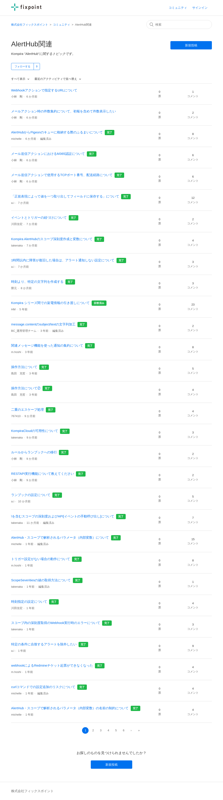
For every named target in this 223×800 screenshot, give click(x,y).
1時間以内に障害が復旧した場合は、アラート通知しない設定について (62, 260)
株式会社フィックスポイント (29, 24)
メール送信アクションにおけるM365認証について (48, 153)
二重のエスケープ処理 (27, 409)
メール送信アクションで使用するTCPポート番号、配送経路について (62, 175)
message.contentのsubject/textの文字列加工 (43, 324)
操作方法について (24, 367)
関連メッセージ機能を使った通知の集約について (47, 345)
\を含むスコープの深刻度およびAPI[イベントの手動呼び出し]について (62, 516)
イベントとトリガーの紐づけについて (39, 217)
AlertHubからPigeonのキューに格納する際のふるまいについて (57, 132)
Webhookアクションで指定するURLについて (44, 90)
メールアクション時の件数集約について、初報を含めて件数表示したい (63, 111)
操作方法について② (26, 388)
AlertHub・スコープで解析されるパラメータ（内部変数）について (60, 537)
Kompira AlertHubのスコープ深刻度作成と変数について (52, 239)
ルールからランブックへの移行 (34, 452)
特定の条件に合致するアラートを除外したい (44, 644)
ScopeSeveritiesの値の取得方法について (41, 580)
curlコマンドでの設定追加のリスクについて (43, 687)
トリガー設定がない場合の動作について (40, 559)
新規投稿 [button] (191, 45)
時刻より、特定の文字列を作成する (37, 281)
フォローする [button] (22, 66)
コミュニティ (178, 7)
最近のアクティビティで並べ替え (56, 78)
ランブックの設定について (30, 495)
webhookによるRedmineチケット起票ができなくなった (52, 665)
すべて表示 (18, 78)
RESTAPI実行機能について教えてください (42, 473)
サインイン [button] (200, 7)
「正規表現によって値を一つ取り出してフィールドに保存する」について (65, 196)
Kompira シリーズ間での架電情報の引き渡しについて (50, 303)
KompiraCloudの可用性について (34, 431)
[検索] (179, 24)
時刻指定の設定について (29, 601)
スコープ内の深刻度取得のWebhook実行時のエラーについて (55, 623)
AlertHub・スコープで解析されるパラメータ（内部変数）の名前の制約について (70, 708)
